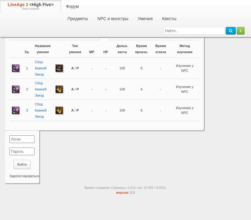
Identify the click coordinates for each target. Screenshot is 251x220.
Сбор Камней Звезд (40, 68)
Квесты (169, 18)
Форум (72, 6)
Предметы (77, 18)
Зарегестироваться (24, 176)
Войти (22, 164)
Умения (145, 18)
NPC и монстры (112, 18)
